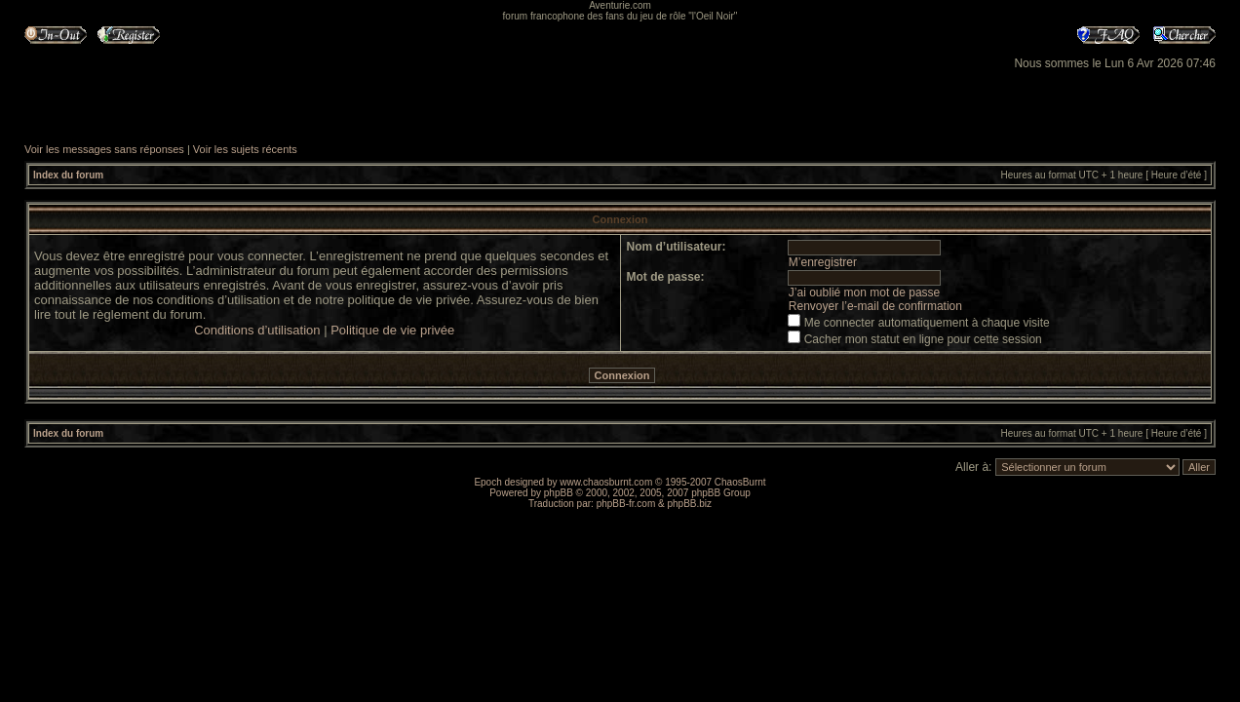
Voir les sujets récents (245, 149)
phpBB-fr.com (626, 503)
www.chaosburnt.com (606, 482)
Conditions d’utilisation (257, 330)
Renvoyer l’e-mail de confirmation (875, 306)
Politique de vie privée (392, 330)
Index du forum (68, 175)
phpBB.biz (689, 503)
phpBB (558, 493)
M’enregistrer (823, 262)
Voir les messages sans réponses (104, 149)
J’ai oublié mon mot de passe (864, 292)
